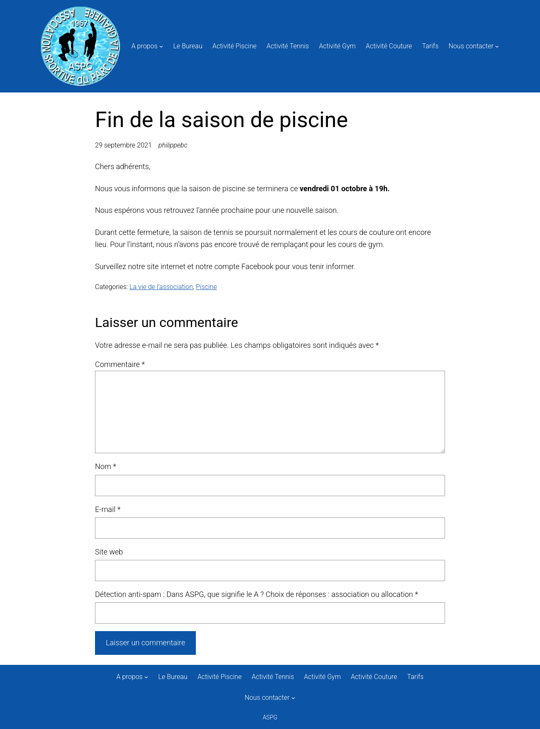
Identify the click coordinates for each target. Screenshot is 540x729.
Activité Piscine (234, 46)
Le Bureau (187, 46)
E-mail (107, 509)
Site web (109, 551)
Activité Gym (337, 46)
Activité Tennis (288, 46)
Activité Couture (389, 46)
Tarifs (430, 46)
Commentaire (120, 364)
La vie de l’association (161, 287)
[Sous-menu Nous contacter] (497, 46)
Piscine (206, 287)
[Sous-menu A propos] (161, 46)
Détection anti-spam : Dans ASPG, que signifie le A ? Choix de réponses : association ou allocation (256, 594)
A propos (144, 46)
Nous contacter (471, 46)
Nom (105, 466)
